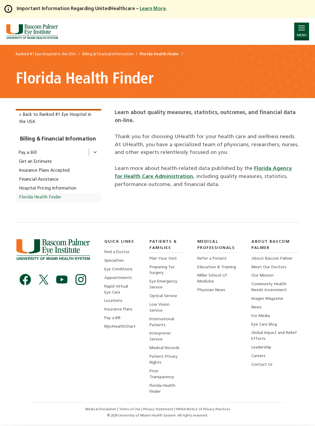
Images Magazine (267, 299)
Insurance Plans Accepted (44, 170)
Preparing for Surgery (162, 270)
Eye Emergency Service (164, 285)
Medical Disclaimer (101, 411)
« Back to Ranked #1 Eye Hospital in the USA (55, 118)
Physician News (211, 290)
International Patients (162, 323)
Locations (113, 301)
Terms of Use (130, 411)
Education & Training (217, 267)
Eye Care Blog (264, 325)
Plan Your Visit (163, 259)
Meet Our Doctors (268, 267)
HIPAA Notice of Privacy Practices (203, 411)
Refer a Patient (212, 259)
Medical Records (165, 349)
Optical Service (163, 296)
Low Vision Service (160, 308)
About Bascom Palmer (272, 259)
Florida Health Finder (40, 197)
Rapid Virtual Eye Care (116, 290)
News (256, 308)
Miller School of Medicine (212, 279)
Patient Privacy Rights (164, 360)
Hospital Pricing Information (47, 188)
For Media (260, 316)
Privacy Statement (158, 411)
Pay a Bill (27, 153)
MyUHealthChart (120, 327)
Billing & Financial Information (58, 139)
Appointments (118, 278)
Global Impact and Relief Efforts (274, 337)
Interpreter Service (160, 337)
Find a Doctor (117, 252)
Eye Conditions (118, 269)
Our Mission (262, 276)
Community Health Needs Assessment (269, 287)
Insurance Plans (118, 310)
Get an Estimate (35, 162)
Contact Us (262, 365)
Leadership (261, 348)
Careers (258, 357)
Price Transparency (162, 375)
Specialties (114, 261)
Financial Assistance (39, 179)
